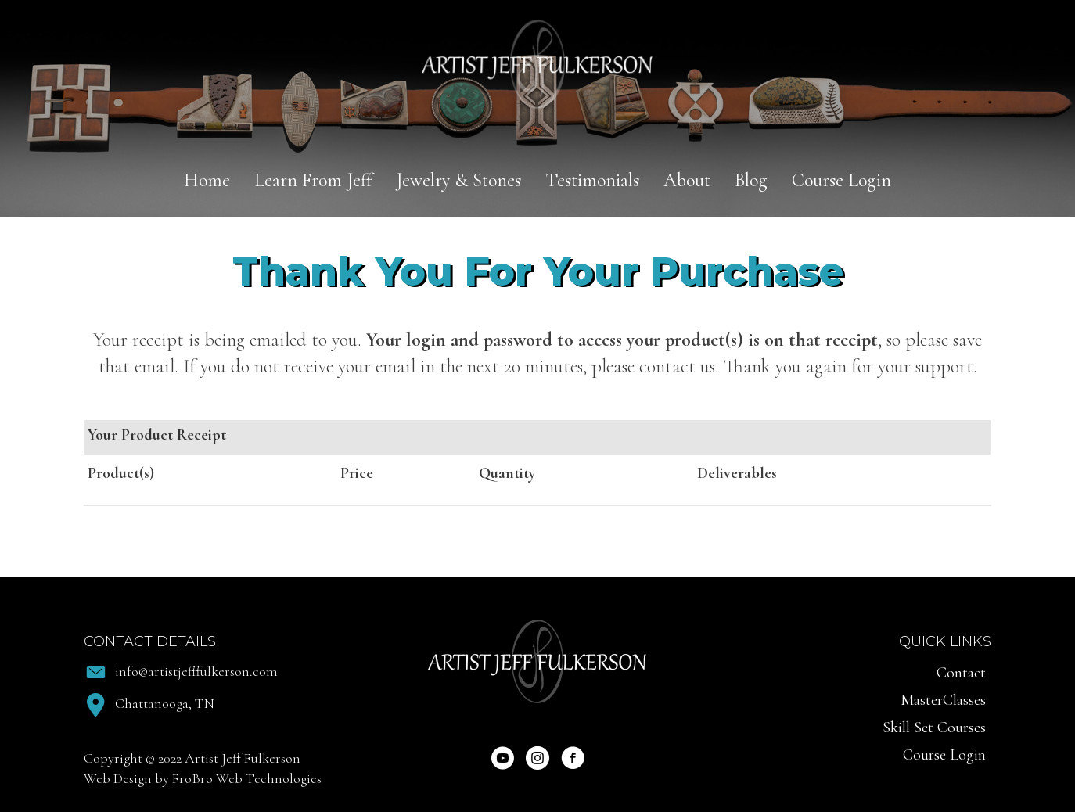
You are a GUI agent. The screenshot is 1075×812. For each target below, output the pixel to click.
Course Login (841, 180)
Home (207, 180)
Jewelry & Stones (458, 180)
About (686, 180)
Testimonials (592, 180)
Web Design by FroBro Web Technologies (203, 778)
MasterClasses (943, 700)
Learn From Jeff (313, 180)
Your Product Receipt (157, 435)
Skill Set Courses (934, 727)
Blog (751, 180)
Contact (961, 672)
